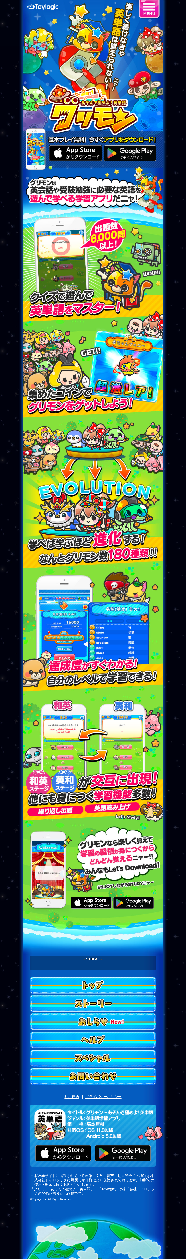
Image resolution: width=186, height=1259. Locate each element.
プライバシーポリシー (103, 1097)
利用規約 (71, 1097)
